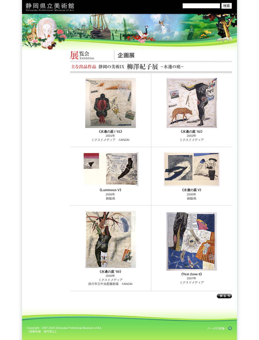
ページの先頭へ (220, 328)
